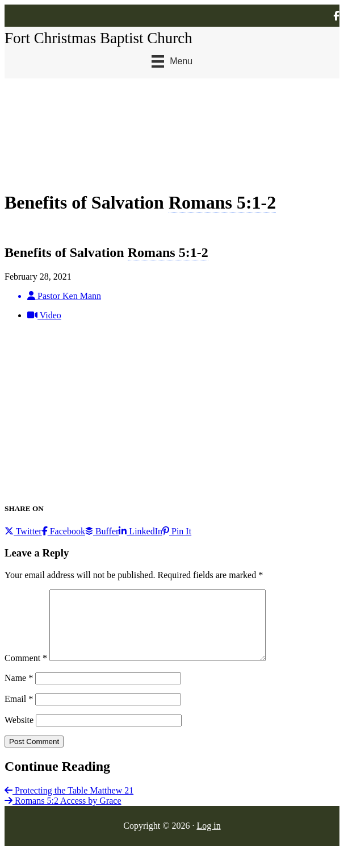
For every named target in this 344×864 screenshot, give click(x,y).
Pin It (176, 531)
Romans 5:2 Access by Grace (63, 814)
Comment (26, 671)
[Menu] (172, 61)
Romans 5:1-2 (222, 202)
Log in (208, 839)
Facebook (63, 531)
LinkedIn (140, 531)
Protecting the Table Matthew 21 (69, 804)
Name (19, 691)
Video (44, 315)
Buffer (102, 531)
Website (19, 733)
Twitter (23, 531)
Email (19, 712)
